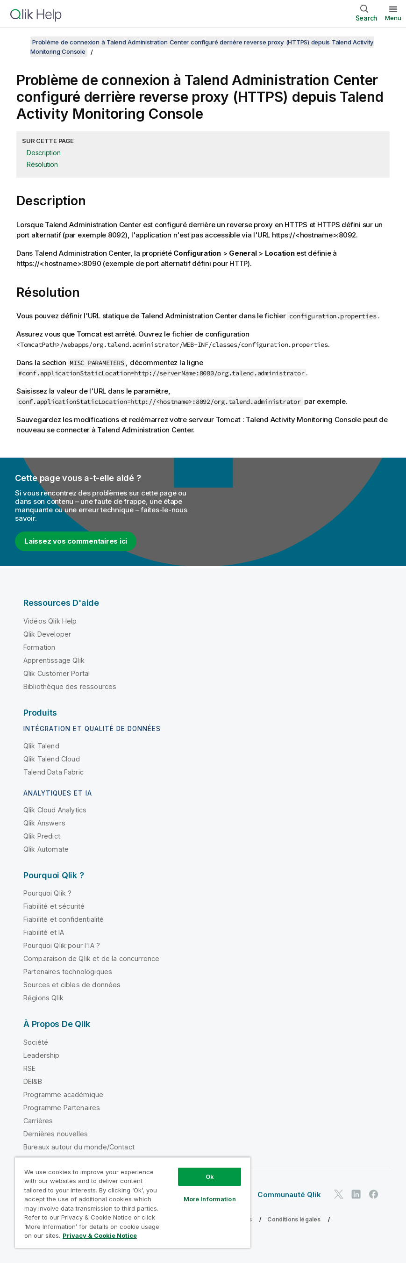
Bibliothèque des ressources (69, 686)
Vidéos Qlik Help (50, 621)
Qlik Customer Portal (56, 673)
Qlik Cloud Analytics (54, 810)
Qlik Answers (44, 823)
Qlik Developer (47, 634)
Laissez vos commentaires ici (75, 541)
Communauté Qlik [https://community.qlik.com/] (289, 1194)
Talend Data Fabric (53, 772)
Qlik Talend (41, 746)
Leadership (41, 1055)
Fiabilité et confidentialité (63, 919)
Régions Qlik (43, 998)
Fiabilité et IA (43, 932)
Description (43, 153)
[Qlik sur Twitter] (339, 1194)
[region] (132, 1202)
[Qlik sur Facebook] (374, 1194)
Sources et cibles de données (72, 985)
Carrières (38, 1121)
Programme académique (63, 1094)
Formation (39, 647)
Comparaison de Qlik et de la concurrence (91, 958)
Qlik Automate (46, 849)
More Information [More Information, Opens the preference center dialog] (210, 1199)
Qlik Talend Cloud (51, 759)
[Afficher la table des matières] (19, 42)
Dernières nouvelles (55, 1134)
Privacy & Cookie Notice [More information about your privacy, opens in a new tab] (100, 1235)
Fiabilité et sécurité (54, 906)
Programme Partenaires (61, 1108)
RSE (29, 1068)
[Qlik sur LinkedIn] (356, 1194)
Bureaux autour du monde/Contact (79, 1147)
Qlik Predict (41, 836)
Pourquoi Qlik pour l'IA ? (61, 945)
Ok (210, 1176)
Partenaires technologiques (67, 972)
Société (35, 1042)
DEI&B (32, 1081)
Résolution (42, 164)
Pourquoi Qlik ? (47, 893)
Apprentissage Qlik (54, 660)
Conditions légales (294, 1219)
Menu (393, 18)
